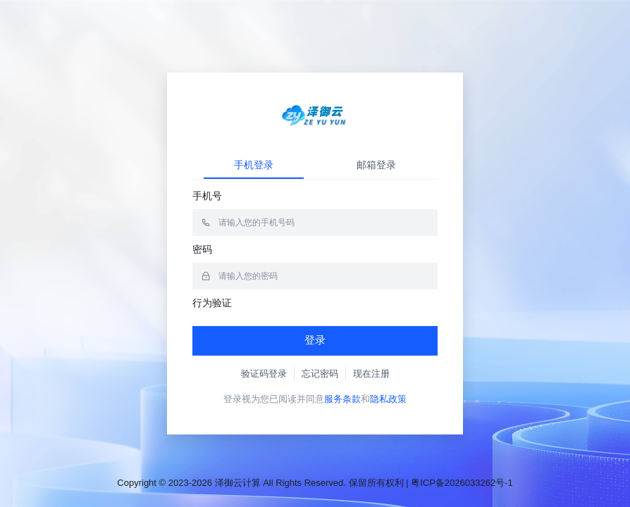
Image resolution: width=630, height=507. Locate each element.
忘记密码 (320, 373)
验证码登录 (264, 373)
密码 (202, 249)
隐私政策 (388, 399)
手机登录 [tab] (253, 164)
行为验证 (212, 302)
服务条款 (342, 399)
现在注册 (371, 373)
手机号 (207, 195)
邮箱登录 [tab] (376, 164)
